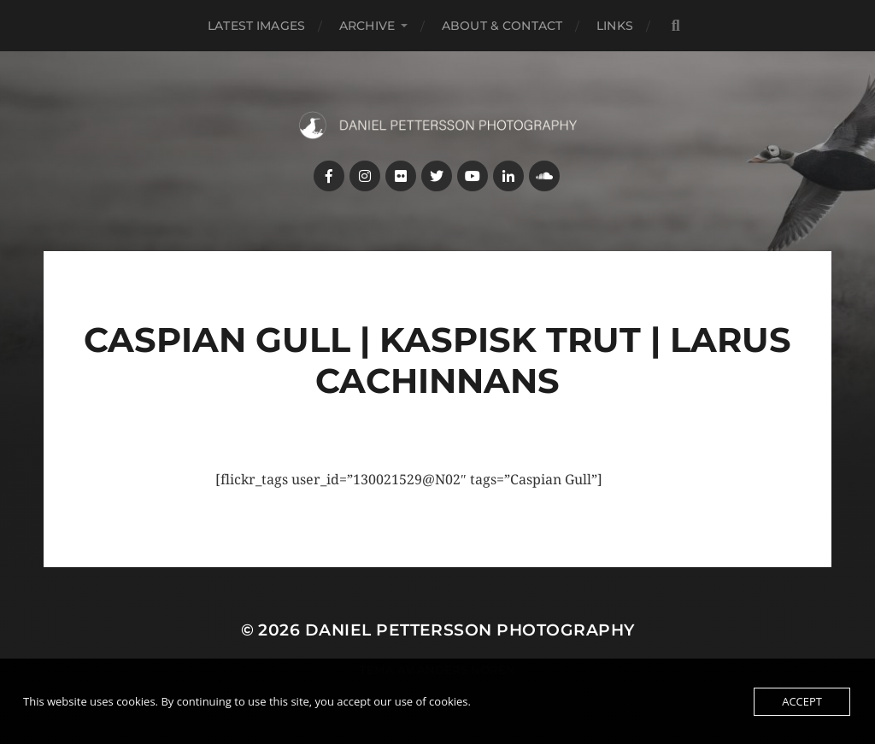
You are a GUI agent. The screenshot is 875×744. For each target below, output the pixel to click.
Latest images (256, 25)
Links (614, 25)
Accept (802, 701)
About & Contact (502, 25)
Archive (367, 25)
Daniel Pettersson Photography (470, 630)
